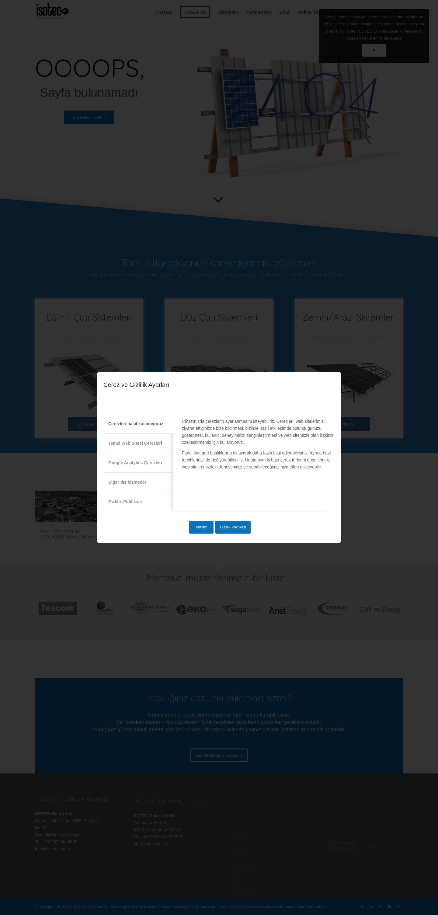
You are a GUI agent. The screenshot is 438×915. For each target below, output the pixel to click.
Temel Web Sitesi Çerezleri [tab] (135, 443)
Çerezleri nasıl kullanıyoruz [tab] (135, 423)
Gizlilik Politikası (233, 527)
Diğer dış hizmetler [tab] (127, 482)
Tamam (201, 527)
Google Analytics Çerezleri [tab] (135, 462)
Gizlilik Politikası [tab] (125, 501)
